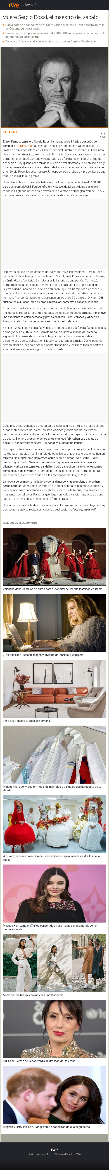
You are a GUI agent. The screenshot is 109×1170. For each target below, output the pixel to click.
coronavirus (24, 146)
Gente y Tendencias (83, 41)
